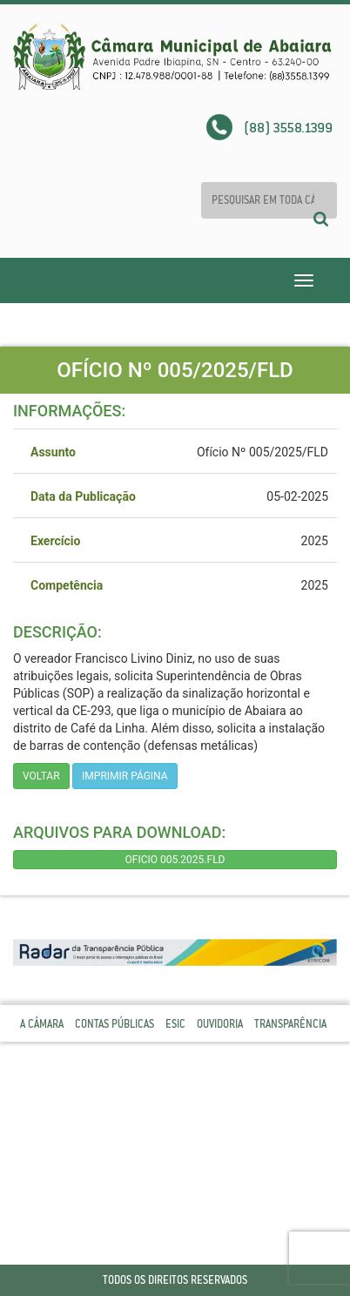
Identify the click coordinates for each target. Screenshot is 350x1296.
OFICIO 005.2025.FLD (175, 860)
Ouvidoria (220, 1023)
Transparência (290, 1023)
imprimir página (125, 776)
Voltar (41, 776)
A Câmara (42, 1023)
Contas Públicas (114, 1023)
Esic (175, 1023)
